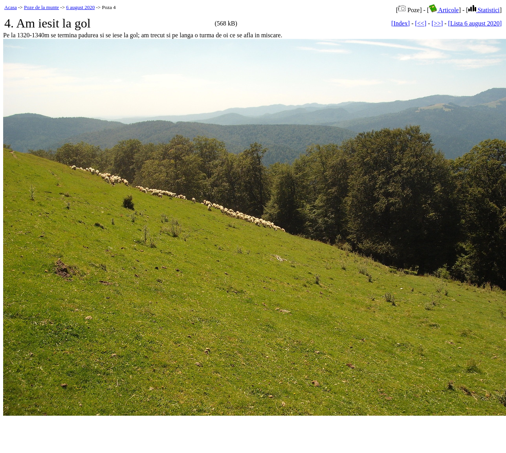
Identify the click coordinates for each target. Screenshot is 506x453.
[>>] (437, 23)
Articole (444, 10)
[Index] (400, 23)
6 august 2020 (80, 7)
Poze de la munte (41, 7)
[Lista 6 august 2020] (475, 23)
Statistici (484, 10)
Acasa (10, 7)
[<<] (421, 23)
